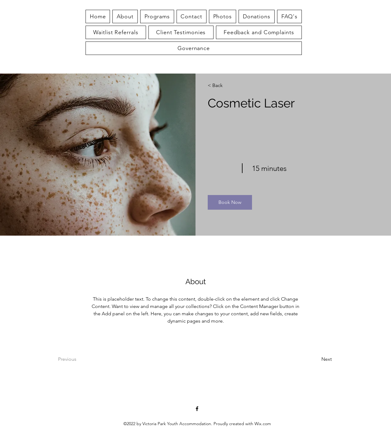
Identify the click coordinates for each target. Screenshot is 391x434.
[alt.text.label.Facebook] (197, 409)
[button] (289, 16)
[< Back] (225, 85)
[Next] (315, 359)
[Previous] (75, 359)
